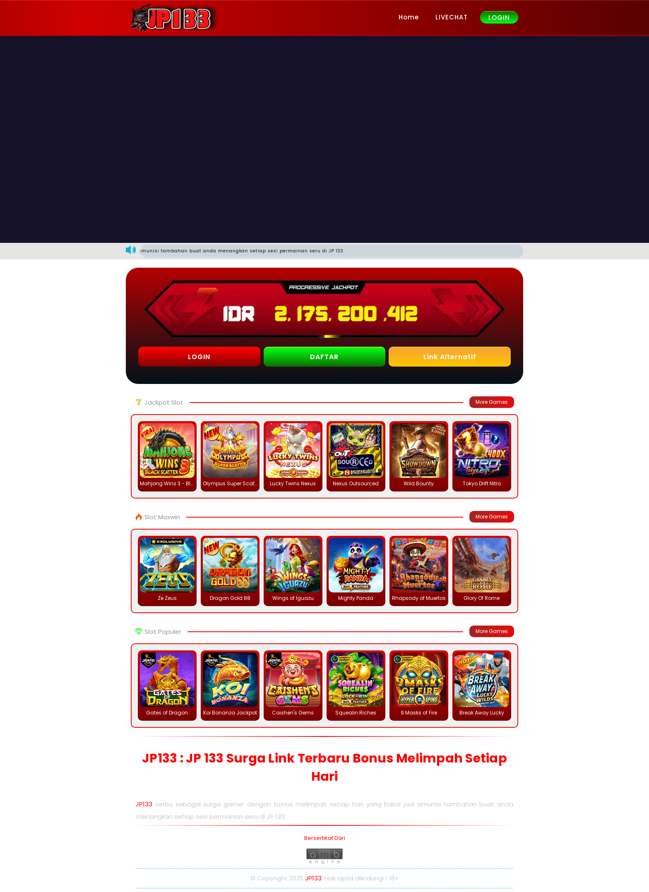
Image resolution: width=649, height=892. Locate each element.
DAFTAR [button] (324, 357)
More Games (492, 401)
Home (409, 17)
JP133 (144, 804)
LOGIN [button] (199, 357)
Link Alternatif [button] (449, 357)
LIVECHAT (451, 17)
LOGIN (499, 17)
